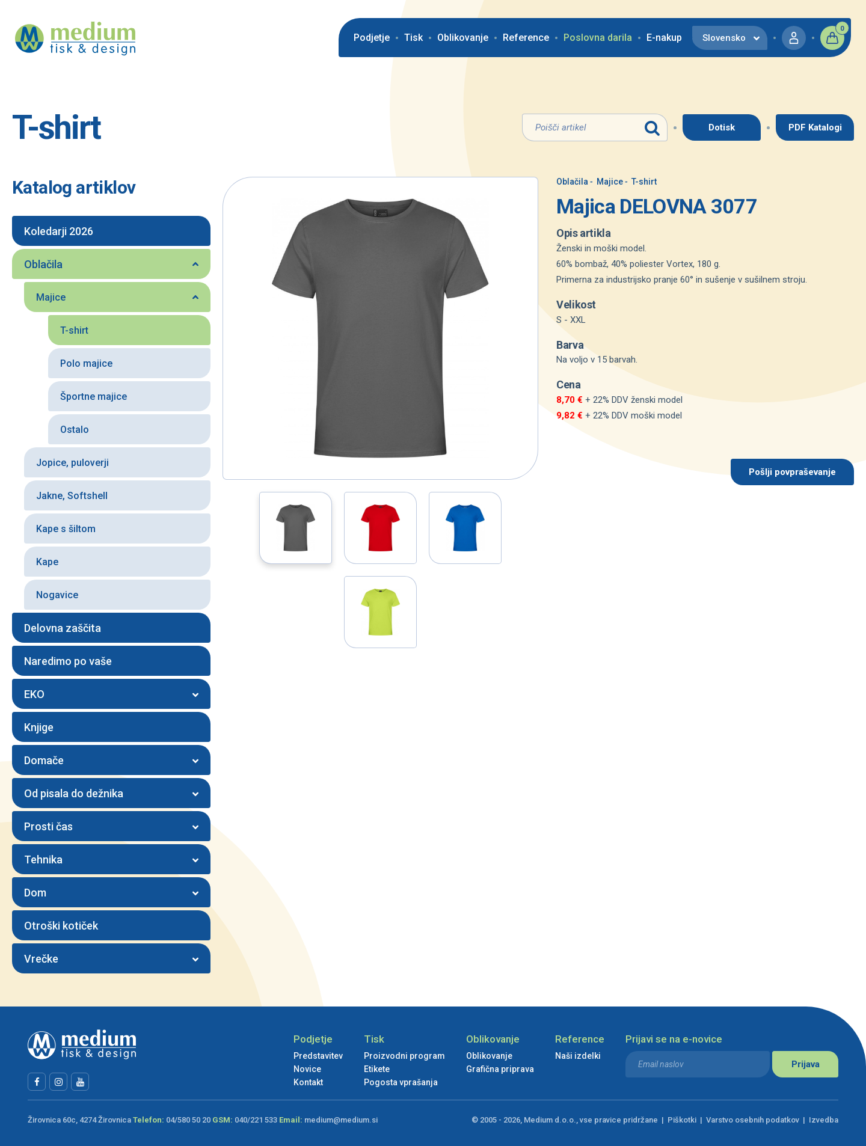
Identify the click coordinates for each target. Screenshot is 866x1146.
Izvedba (823, 1119)
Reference (526, 37)
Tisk (413, 37)
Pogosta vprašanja (401, 1082)
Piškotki (682, 1119)
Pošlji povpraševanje (792, 472)
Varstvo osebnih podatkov (752, 1119)
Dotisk (721, 127)
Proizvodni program (404, 1056)
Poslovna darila (598, 37)
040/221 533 (256, 1119)
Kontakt (308, 1082)
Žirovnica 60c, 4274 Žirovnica (79, 1119)
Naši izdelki (578, 1056)
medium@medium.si (341, 1119)
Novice (307, 1069)
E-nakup (664, 37)
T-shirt (641, 181)
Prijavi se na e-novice (673, 1039)
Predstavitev (318, 1056)
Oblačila (572, 181)
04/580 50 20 (188, 1119)
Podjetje (372, 37)
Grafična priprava (500, 1069)
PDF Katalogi (815, 127)
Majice (606, 181)
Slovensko (724, 37)
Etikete (377, 1069)
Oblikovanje (462, 37)
